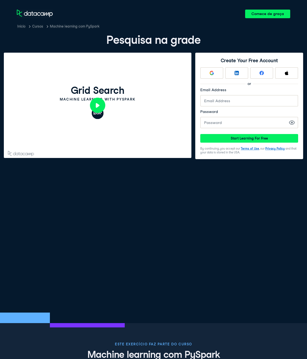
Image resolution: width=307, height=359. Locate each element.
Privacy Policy (275, 148)
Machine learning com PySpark (75, 26)
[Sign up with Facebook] (261, 73)
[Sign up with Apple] (286, 73)
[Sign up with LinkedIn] (236, 73)
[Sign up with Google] (211, 73)
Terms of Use (250, 148)
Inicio (21, 26)
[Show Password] (292, 122)
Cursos (37, 26)
